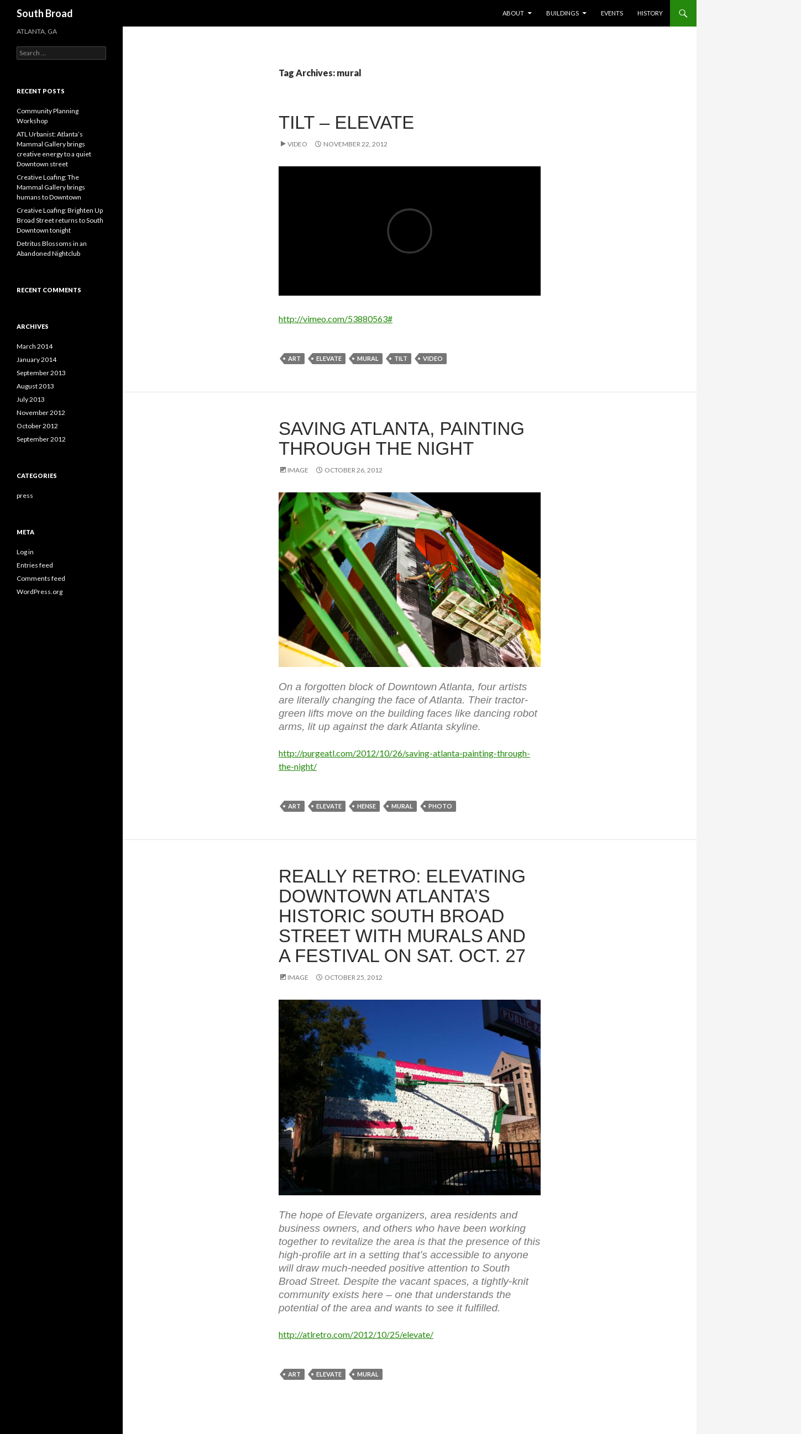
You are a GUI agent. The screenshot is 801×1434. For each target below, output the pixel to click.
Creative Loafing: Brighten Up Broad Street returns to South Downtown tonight (60, 220)
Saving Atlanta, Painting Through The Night (402, 438)
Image (297, 470)
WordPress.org (39, 591)
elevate (329, 358)
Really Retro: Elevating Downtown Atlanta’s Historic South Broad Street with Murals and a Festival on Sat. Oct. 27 (402, 916)
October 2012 (37, 426)
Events (612, 13)
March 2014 (35, 346)
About (513, 13)
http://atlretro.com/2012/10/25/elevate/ (356, 1334)
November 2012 (41, 412)
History (650, 13)
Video (297, 144)
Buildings (562, 13)
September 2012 (41, 439)
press (25, 495)
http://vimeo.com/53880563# (335, 318)
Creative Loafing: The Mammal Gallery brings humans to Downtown (51, 187)
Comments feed (41, 578)
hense (366, 806)
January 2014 (36, 359)
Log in (25, 552)
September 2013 (41, 373)
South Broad (45, 13)
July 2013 (31, 399)
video (433, 358)
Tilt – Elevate (346, 122)
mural (368, 358)
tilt (400, 358)
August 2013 (35, 386)
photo (440, 806)
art (294, 358)
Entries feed (35, 565)
